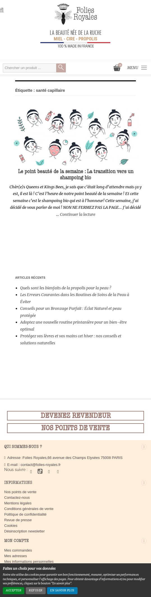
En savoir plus (62, 590)
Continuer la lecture (77, 214)
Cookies (10, 525)
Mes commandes (18, 550)
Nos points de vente (20, 492)
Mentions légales (18, 503)
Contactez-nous (17, 497)
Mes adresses (15, 556)
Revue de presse (18, 520)
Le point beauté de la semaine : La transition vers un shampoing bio (75, 174)
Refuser (35, 590)
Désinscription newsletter (24, 531)
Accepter (13, 590)
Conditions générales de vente (29, 509)
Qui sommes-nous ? (23, 446)
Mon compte (16, 540)
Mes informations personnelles (29, 561)
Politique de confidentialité (25, 514)
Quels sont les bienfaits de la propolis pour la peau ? (65, 288)
